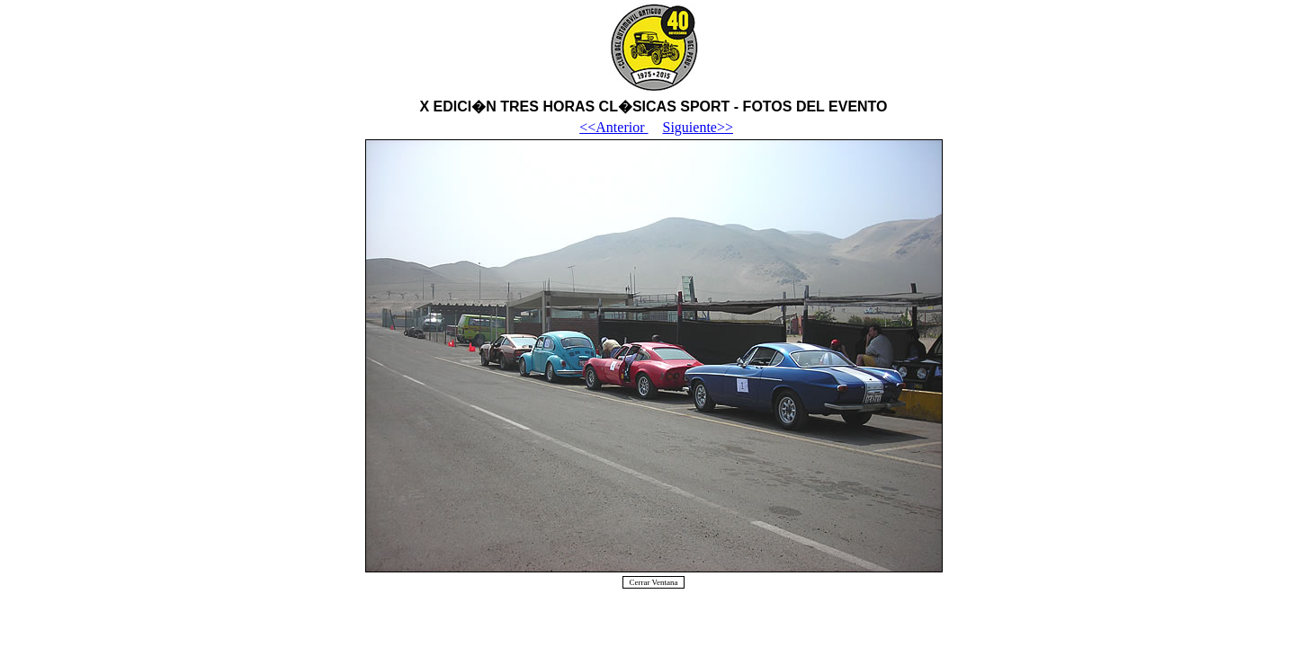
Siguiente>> (698, 127)
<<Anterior (613, 127)
